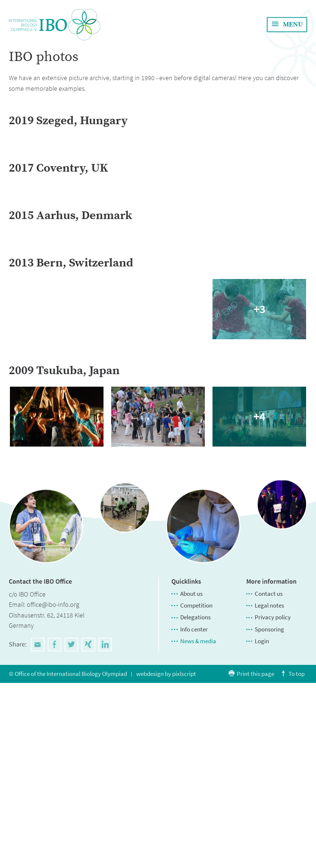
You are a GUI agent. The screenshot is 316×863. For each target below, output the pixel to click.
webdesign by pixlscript (166, 854)
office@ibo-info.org (53, 784)
